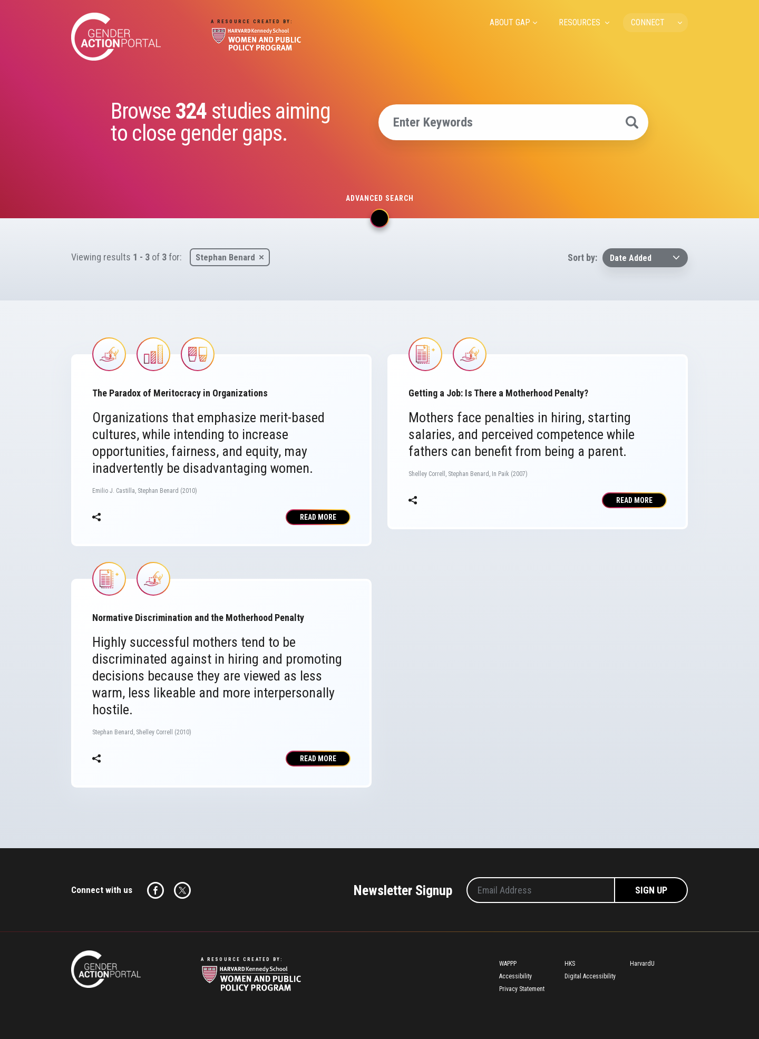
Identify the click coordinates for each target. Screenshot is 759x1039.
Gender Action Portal (116, 37)
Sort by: (582, 257)
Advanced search (380, 198)
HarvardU (642, 963)
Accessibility (515, 976)
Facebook (155, 890)
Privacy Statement (521, 989)
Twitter (182, 890)
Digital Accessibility (590, 976)
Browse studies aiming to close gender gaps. (220, 122)
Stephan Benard (225, 257)
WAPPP (508, 963)
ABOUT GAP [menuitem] (510, 22)
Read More (318, 517)
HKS (570, 963)
